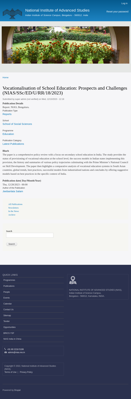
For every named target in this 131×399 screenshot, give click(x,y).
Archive (11, 215)
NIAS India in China (12, 339)
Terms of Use (10, 372)
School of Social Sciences (17, 123)
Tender (6, 321)
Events (6, 298)
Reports (7, 114)
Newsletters (13, 208)
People (6, 292)
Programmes (9, 280)
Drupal (17, 390)
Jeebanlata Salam (13, 191)
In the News (13, 211)
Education (8, 133)
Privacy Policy (26, 372)
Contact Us (8, 309)
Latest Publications (13, 143)
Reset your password (117, 11)
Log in (124, 3)
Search (9, 231)
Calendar (7, 304)
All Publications (15, 204)
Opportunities (9, 327)
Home (6, 77)
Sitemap (7, 315)
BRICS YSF (8, 333)
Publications (8, 286)
